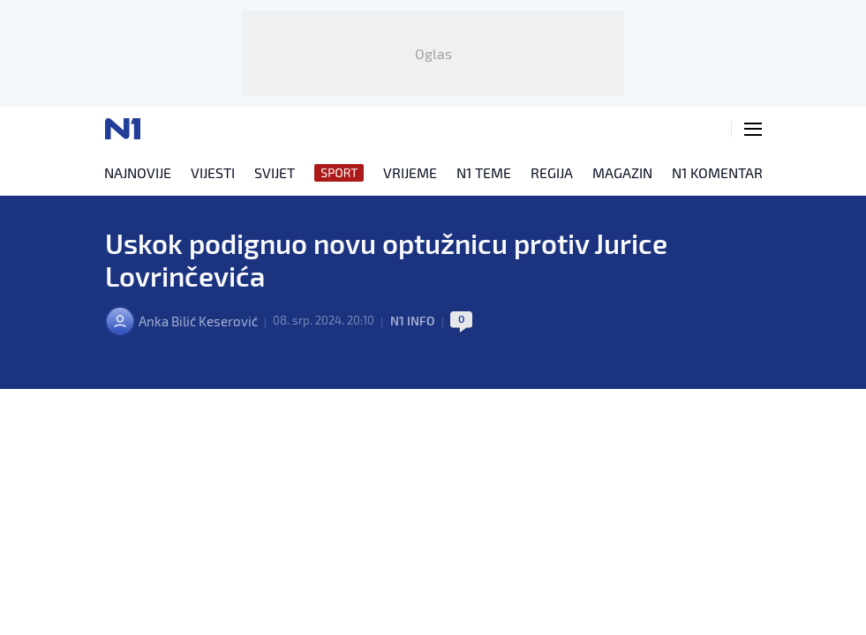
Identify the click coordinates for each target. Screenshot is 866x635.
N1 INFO (427, 334)
